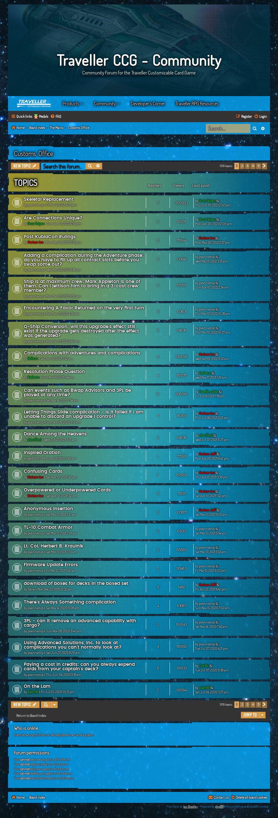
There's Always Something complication (70, 602)
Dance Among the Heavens (55, 434)
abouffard (34, 439)
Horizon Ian (35, 242)
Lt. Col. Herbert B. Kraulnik (53, 546)
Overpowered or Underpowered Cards (67, 490)
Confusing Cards (43, 471)
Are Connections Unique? (53, 218)
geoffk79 (34, 458)
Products (71, 103)
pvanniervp (35, 205)
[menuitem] (55, 117)
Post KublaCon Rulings (50, 237)
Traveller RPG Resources (197, 103)
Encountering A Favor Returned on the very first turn (84, 308)
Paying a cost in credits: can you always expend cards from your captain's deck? (79, 666)
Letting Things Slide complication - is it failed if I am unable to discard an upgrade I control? (83, 414)
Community (105, 103)
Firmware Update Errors (51, 565)
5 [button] (259, 166)
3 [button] (247, 166)
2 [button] (242, 166)
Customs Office (33, 153)
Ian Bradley (190, 806)
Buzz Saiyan (207, 200)
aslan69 (33, 692)
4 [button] (253, 166)
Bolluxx (33, 358)
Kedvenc (34, 377)
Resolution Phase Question (54, 372)
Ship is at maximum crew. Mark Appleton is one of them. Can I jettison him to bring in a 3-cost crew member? (82, 286)
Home (34, 103)
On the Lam (37, 686)
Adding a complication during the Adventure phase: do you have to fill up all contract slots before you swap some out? (84, 260)
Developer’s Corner (148, 103)
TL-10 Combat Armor (48, 527)
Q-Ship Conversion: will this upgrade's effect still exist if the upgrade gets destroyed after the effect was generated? (81, 331)
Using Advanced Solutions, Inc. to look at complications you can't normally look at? (73, 645)
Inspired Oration (42, 453)
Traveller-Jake (208, 391)
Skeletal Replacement (48, 199)
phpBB (219, 806)
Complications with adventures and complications (82, 353)
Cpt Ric (204, 665)
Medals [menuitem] (43, 116)
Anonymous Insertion (48, 509)
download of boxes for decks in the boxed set (76, 583)
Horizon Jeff (207, 454)
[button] (264, 166)
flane (31, 589)
